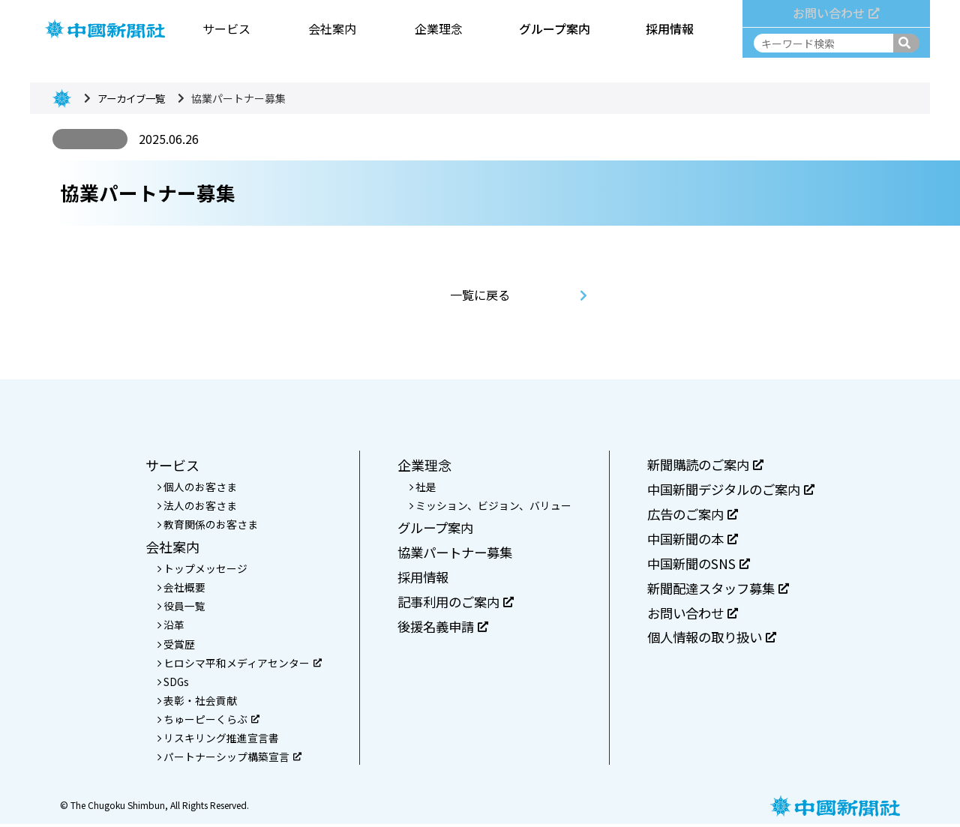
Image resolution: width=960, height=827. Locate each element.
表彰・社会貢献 (195, 702)
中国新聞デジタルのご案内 (731, 490)
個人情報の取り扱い (710, 642)
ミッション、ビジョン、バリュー (489, 506)
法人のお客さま (195, 506)
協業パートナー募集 (453, 554)
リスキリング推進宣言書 (216, 740)
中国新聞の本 (690, 541)
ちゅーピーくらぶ (207, 721)
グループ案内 (552, 27)
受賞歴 (174, 645)
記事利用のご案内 (454, 604)
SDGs (172, 683)
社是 (421, 486)
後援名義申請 (440, 630)
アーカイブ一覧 (134, 98)
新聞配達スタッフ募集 (717, 591)
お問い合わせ (836, 11)
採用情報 (669, 27)
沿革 (169, 626)
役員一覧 (180, 607)
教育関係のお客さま (206, 524)
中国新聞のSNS (696, 567)
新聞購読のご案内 (704, 465)
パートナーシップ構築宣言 (228, 759)
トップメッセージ (201, 569)
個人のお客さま (195, 486)
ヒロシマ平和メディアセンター (238, 664)
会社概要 (180, 587)
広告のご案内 (690, 516)
